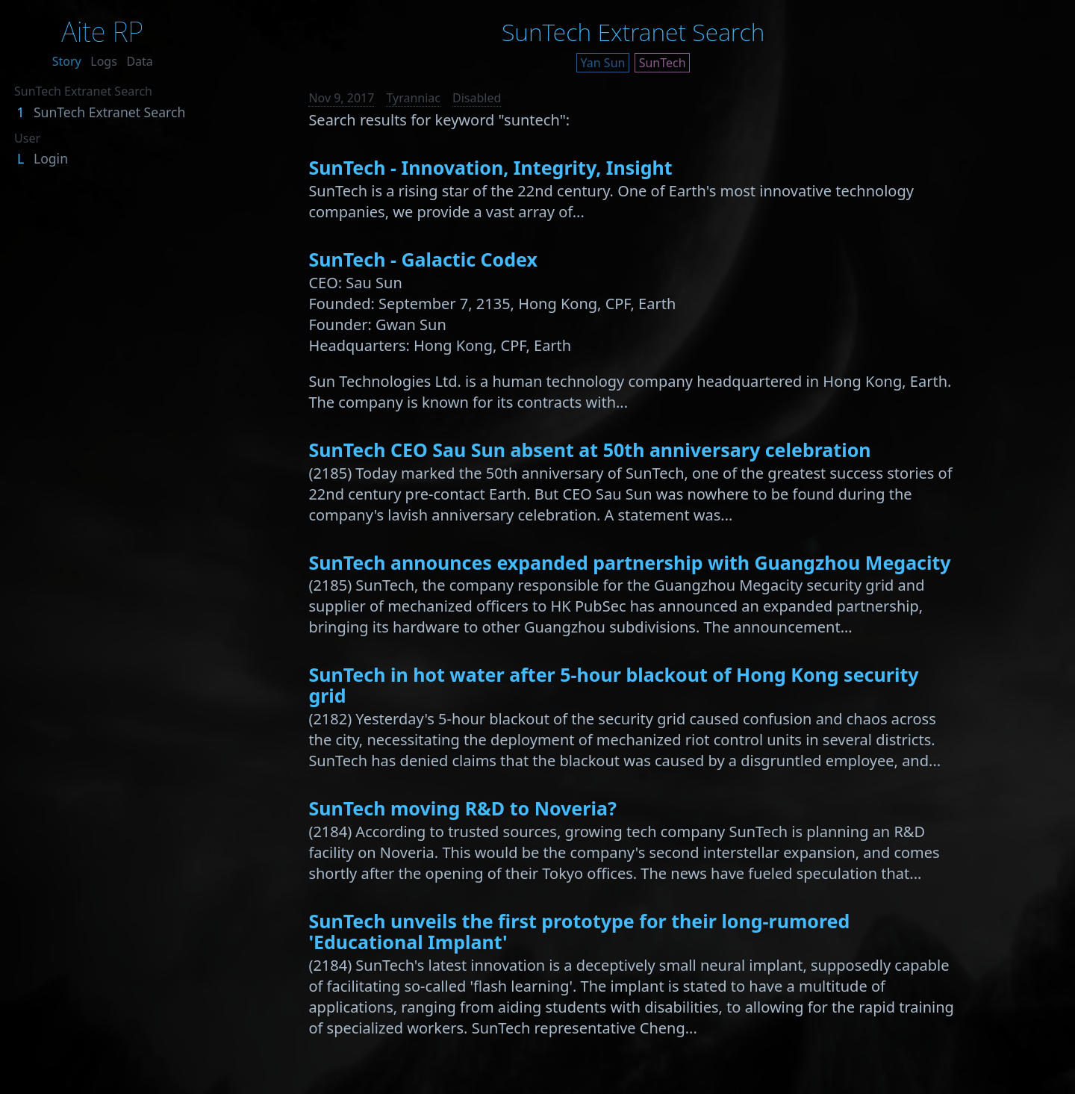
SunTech (662, 63)
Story (66, 61)
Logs (103, 61)
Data (139, 61)
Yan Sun (603, 63)
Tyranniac (413, 98)
